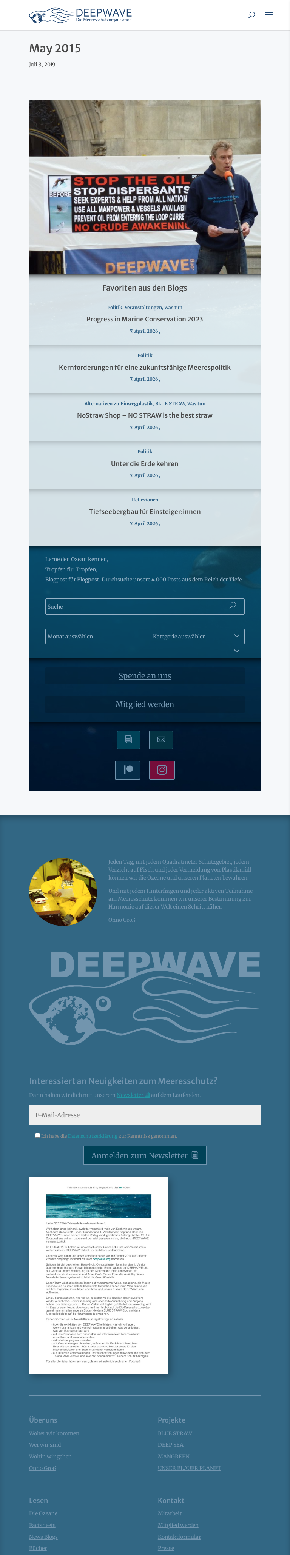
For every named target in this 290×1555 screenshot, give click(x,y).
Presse (166, 1548)
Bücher (38, 1548)
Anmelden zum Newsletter (139, 1155)
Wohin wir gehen (50, 1456)
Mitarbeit (170, 1513)
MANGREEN (174, 1456)
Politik (114, 307)
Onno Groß (42, 1468)
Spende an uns (145, 675)
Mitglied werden (145, 704)
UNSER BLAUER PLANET (189, 1468)
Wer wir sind (45, 1444)
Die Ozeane (43, 1513)
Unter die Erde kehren (145, 464)
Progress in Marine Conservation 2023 (144, 319)
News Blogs (43, 1536)
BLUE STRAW (170, 403)
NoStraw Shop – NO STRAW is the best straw (145, 415)
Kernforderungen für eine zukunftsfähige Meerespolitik (145, 367)
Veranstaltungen (143, 307)
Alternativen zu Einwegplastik (119, 403)
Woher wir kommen (54, 1433)
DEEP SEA (171, 1444)
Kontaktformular (179, 1536)
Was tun (173, 307)
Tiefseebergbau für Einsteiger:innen (145, 512)
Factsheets (42, 1525)
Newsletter (131, 1095)
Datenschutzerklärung (93, 1136)
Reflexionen (145, 500)
